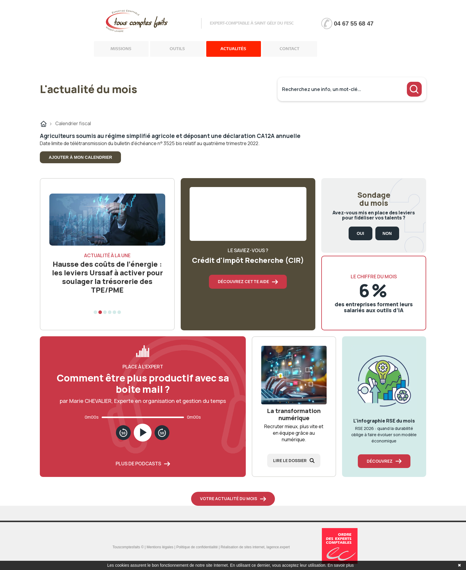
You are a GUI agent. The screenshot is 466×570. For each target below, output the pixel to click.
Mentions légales (160, 547)
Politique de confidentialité (197, 547)
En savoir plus (341, 565)
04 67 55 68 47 (354, 23)
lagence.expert (278, 547)
